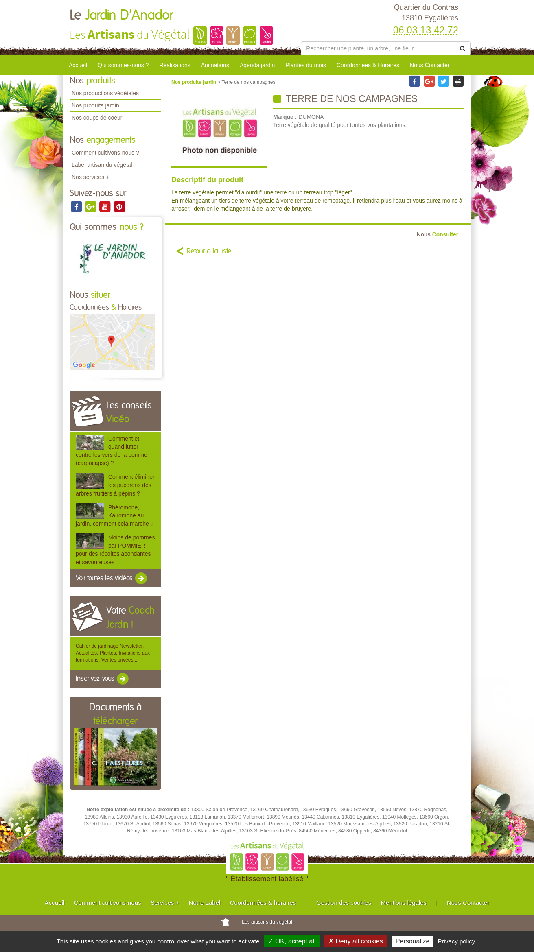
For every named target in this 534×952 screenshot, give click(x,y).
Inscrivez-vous (103, 679)
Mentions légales (404, 902)
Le (121, 15)
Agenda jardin (257, 65)
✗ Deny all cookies (355, 941)
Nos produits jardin (95, 105)
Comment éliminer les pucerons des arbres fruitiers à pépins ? (115, 485)
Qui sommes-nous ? (123, 65)
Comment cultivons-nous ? (105, 152)
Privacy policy (456, 941)
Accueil (78, 65)
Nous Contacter (429, 65)
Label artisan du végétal (102, 165)
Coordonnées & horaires (263, 902)
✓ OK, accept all (291, 941)
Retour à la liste (209, 251)
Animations (215, 65)
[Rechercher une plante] (378, 48)
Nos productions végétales (105, 93)
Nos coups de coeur (97, 117)
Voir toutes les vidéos (112, 578)
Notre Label (205, 902)
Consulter (437, 234)
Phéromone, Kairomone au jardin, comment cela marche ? (114, 515)
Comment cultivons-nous (107, 902)
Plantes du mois (305, 65)
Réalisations (174, 65)
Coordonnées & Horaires (368, 65)
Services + (165, 902)
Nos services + (90, 177)
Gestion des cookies (343, 902)
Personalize (413, 941)
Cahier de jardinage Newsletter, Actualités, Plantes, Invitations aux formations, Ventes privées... (113, 653)
